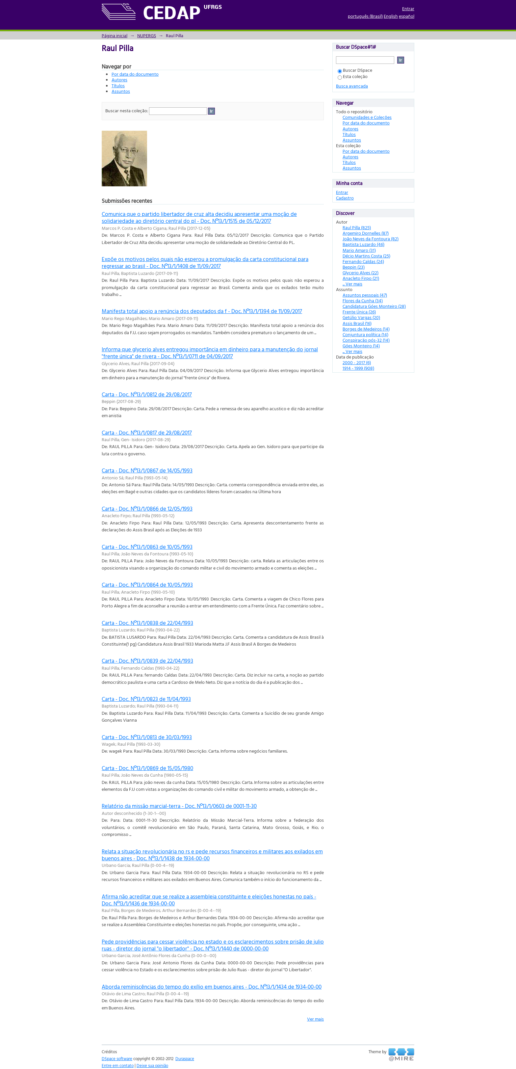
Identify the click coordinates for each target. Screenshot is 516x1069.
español (406, 16)
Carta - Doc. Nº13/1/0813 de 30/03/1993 (147, 737)
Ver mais (315, 1018)
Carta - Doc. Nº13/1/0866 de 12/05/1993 (147, 508)
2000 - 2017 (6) (357, 362)
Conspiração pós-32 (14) (366, 339)
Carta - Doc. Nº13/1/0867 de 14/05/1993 (147, 470)
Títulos (118, 85)
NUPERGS (146, 35)
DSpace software (117, 1058)
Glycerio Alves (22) (360, 272)
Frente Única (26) (359, 311)
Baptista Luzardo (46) (363, 244)
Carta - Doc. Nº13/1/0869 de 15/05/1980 (147, 768)
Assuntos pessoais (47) (365, 294)
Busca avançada (352, 85)
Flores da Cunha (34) (363, 300)
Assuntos (121, 91)
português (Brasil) (365, 16)
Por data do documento (135, 73)
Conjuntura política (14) (365, 334)
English (391, 16)
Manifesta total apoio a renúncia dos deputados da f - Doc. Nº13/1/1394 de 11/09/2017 (202, 311)
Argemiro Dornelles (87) (366, 232)
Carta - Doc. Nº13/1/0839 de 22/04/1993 (147, 660)
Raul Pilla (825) (357, 227)
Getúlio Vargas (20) (361, 317)
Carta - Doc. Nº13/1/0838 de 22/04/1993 (147, 623)
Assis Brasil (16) (357, 323)
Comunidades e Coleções (367, 117)
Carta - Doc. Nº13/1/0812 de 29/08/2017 (147, 394)
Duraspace (184, 1058)
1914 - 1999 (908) (358, 367)
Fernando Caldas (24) (363, 261)
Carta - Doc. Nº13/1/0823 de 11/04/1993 (146, 699)
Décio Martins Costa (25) (366, 255)
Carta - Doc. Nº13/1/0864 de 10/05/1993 (147, 584)
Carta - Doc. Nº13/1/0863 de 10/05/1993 (147, 547)
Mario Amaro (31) (359, 250)
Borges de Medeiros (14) (366, 328)
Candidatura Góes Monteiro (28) (374, 306)
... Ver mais (352, 283)
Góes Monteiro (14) (361, 345)
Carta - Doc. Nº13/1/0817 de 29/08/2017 (147, 432)
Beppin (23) (354, 266)
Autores (119, 79)
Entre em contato (118, 1065)
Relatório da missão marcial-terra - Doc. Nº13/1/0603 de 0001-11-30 (179, 806)
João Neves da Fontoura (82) (371, 238)
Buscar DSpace (355, 70)
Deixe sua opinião (152, 1065)
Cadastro (345, 197)
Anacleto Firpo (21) (361, 278)
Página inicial (114, 35)
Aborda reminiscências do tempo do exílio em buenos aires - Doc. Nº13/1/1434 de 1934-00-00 (212, 986)
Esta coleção (353, 76)
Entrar (408, 8)
